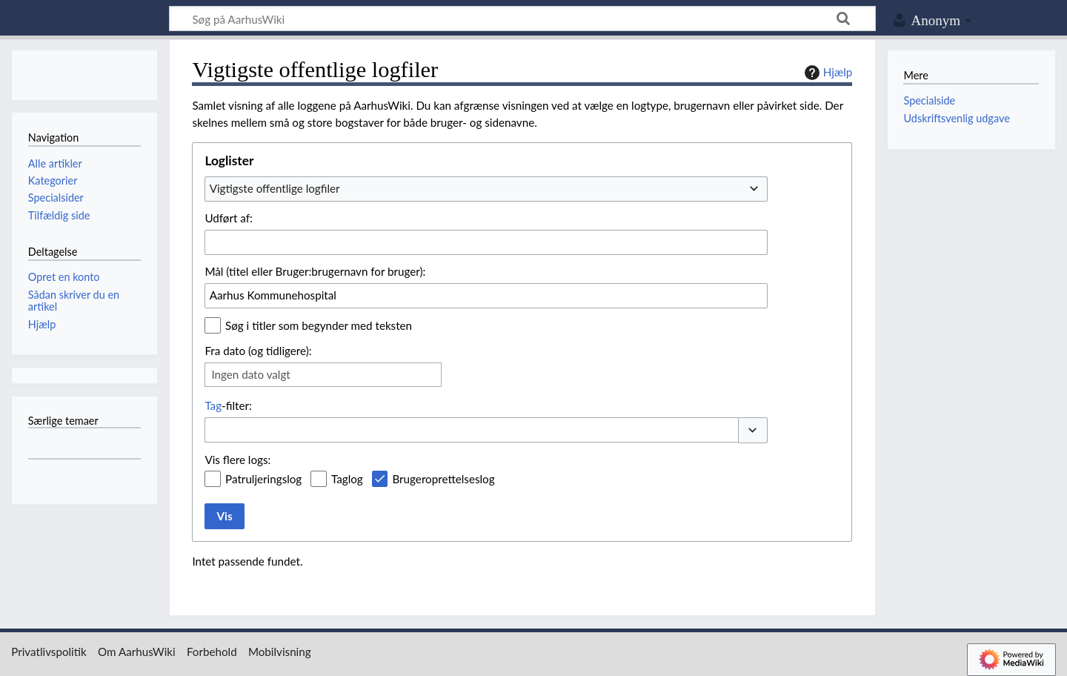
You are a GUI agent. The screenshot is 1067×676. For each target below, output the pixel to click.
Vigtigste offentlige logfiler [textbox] (275, 188)
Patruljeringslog (263, 479)
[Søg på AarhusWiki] (522, 18)
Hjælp (826, 72)
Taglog (347, 479)
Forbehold (212, 651)
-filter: (228, 405)
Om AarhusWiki (137, 651)
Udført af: (228, 218)
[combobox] (486, 189)
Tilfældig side (59, 215)
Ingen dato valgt (250, 374)
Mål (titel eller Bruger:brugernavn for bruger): (315, 271)
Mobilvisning (279, 651)
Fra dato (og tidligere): (258, 350)
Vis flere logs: (237, 459)
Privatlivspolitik (49, 651)
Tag (213, 405)
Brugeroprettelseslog (443, 479)
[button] (753, 430)
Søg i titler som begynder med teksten (318, 325)
